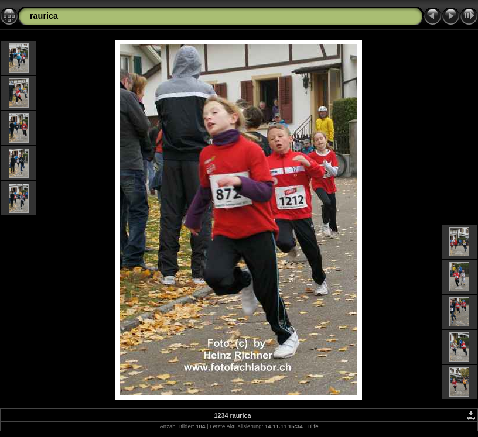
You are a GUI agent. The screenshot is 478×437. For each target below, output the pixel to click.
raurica (44, 15)
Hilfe (312, 426)
